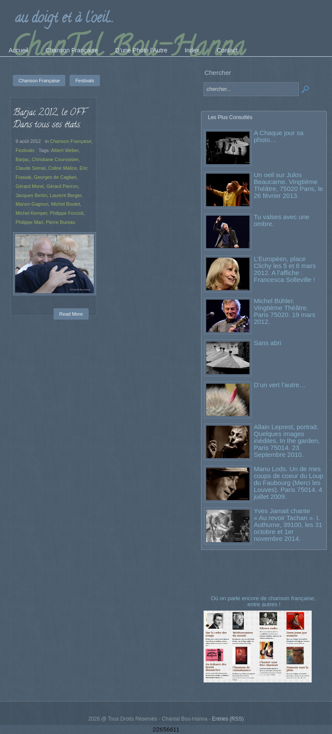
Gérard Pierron (62, 186)
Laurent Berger (65, 195)
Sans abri (267, 342)
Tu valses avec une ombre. (282, 220)
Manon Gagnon (32, 204)
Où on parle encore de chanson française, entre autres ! (264, 601)
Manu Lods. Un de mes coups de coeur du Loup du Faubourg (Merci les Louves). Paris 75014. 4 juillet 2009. (288, 482)
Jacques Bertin (31, 195)
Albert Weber (65, 150)
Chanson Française (71, 141)
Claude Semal (30, 168)
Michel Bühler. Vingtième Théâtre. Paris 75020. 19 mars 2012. (285, 311)
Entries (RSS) (227, 719)
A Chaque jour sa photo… (278, 136)
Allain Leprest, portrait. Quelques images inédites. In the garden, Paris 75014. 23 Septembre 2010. (287, 440)
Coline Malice (62, 168)
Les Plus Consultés (230, 117)
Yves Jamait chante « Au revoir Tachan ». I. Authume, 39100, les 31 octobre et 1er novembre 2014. (288, 524)
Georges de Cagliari (55, 177)
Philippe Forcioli (66, 213)
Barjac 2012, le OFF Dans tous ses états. (49, 119)
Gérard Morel (30, 186)
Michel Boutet (65, 204)
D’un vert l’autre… (280, 384)
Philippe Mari (29, 222)
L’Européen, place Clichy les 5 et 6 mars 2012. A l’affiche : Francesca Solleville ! (285, 269)
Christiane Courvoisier (55, 159)
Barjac (22, 159)
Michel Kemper (31, 213)
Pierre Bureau (60, 222)
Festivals (25, 150)
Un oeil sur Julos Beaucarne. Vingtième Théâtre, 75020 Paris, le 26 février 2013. (288, 185)
